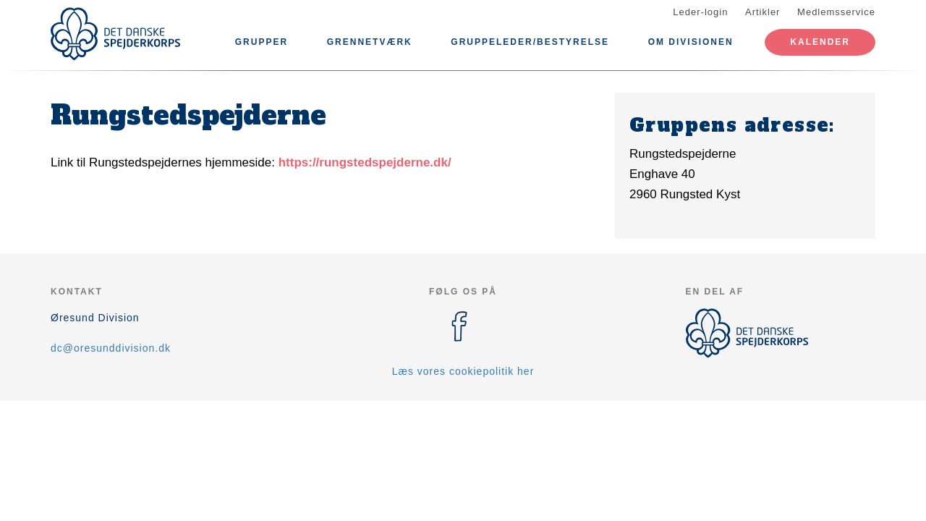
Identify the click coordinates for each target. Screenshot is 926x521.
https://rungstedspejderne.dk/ (365, 162)
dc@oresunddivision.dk (111, 348)
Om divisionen (691, 42)
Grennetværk (369, 42)
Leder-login (700, 12)
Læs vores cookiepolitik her (463, 371)
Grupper (261, 42)
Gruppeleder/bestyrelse (530, 42)
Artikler (762, 12)
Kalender (820, 42)
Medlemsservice (836, 12)
